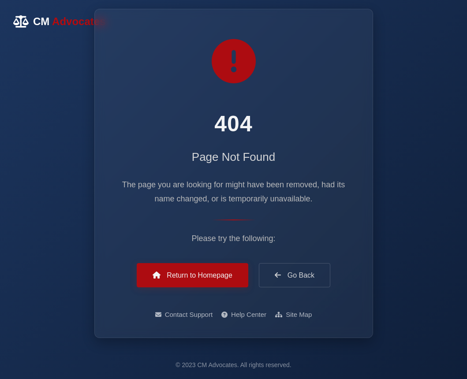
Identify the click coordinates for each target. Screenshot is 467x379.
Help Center (243, 314)
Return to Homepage (192, 275)
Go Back (294, 275)
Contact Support (184, 314)
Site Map (293, 314)
